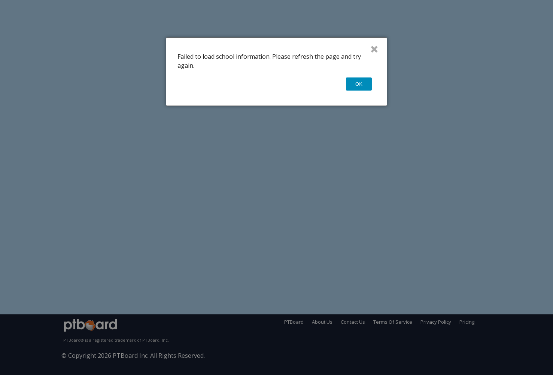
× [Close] (374, 49)
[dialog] (276, 71)
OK (358, 84)
